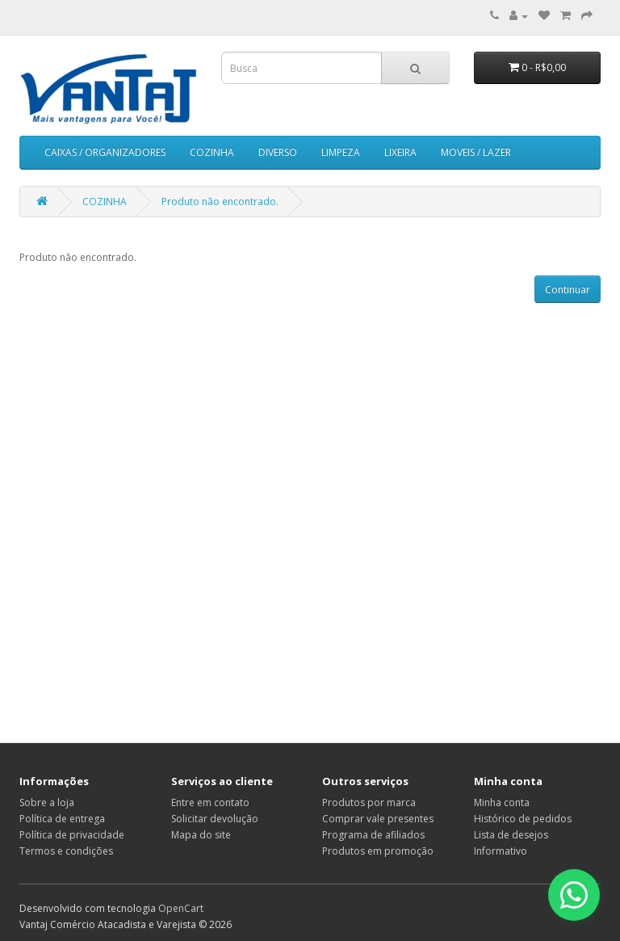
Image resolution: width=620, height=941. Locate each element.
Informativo (500, 851)
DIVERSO (277, 152)
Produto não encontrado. (220, 201)
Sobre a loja (46, 802)
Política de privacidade (71, 835)
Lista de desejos (511, 835)
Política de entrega (62, 818)
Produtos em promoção (378, 851)
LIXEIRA (400, 152)
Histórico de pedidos (523, 818)
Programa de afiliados (373, 835)
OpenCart (180, 908)
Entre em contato (210, 802)
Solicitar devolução (214, 818)
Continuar (567, 289)
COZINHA (212, 152)
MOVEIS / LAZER (476, 152)
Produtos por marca (369, 802)
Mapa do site (201, 835)
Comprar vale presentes (378, 818)
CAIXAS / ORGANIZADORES (104, 152)
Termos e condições (66, 851)
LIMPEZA (340, 152)
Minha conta (502, 802)
